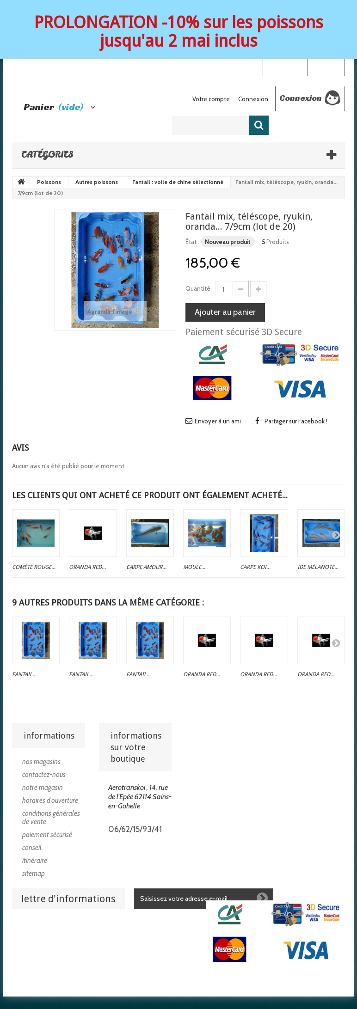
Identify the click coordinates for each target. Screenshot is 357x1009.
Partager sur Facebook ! (296, 421)
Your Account (285, 66)
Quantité (197, 288)
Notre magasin (42, 787)
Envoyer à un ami (218, 421)
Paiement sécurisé (47, 835)
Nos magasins (41, 762)
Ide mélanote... (318, 567)
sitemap (33, 873)
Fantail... (24, 674)
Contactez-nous (44, 775)
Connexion (326, 66)
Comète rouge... (33, 567)
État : (192, 241)
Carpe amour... (146, 567)
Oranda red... (87, 567)
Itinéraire (34, 860)
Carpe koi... (255, 567)
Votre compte (211, 99)
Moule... (194, 567)
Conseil (32, 848)
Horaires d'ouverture (50, 800)
